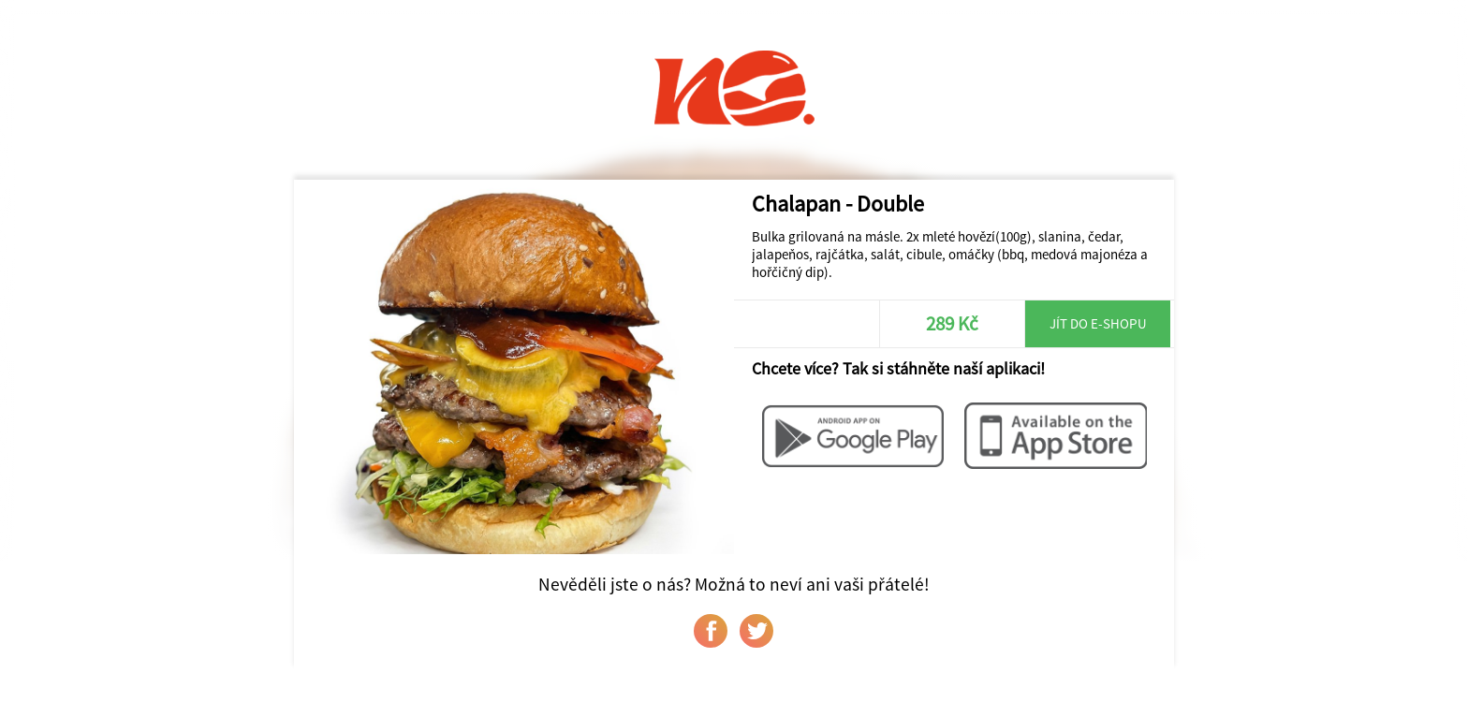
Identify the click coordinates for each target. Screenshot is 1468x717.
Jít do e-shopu (1098, 323)
